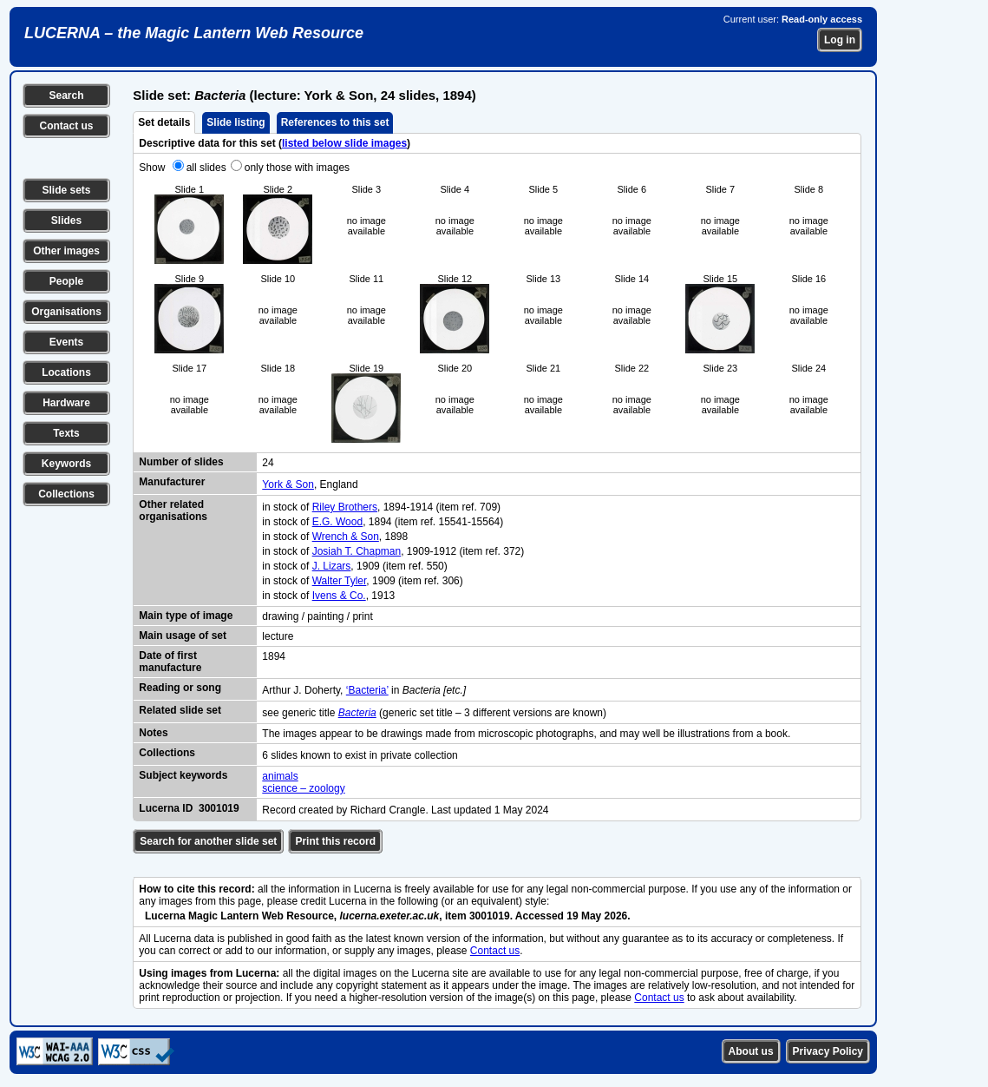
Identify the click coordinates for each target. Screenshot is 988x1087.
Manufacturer (172, 482)
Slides (66, 220)
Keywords (66, 464)
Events (66, 342)
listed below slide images (344, 143)
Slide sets (66, 190)
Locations (66, 372)
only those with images (297, 167)
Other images (66, 251)
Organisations (66, 312)
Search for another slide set (208, 841)
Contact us (66, 126)
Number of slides (181, 462)
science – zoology (303, 788)
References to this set (335, 122)
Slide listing (235, 122)
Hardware (66, 403)
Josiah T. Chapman (357, 551)
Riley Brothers (344, 507)
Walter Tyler (339, 581)
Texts (66, 433)
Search (66, 95)
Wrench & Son (345, 536)
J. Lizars (331, 566)
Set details (164, 122)
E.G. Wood (337, 522)
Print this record (335, 841)
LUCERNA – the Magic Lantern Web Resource (193, 33)
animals (280, 776)
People (66, 281)
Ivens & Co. (339, 596)
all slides (206, 167)
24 (267, 463)
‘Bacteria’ (367, 690)
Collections (66, 494)
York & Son (288, 484)
